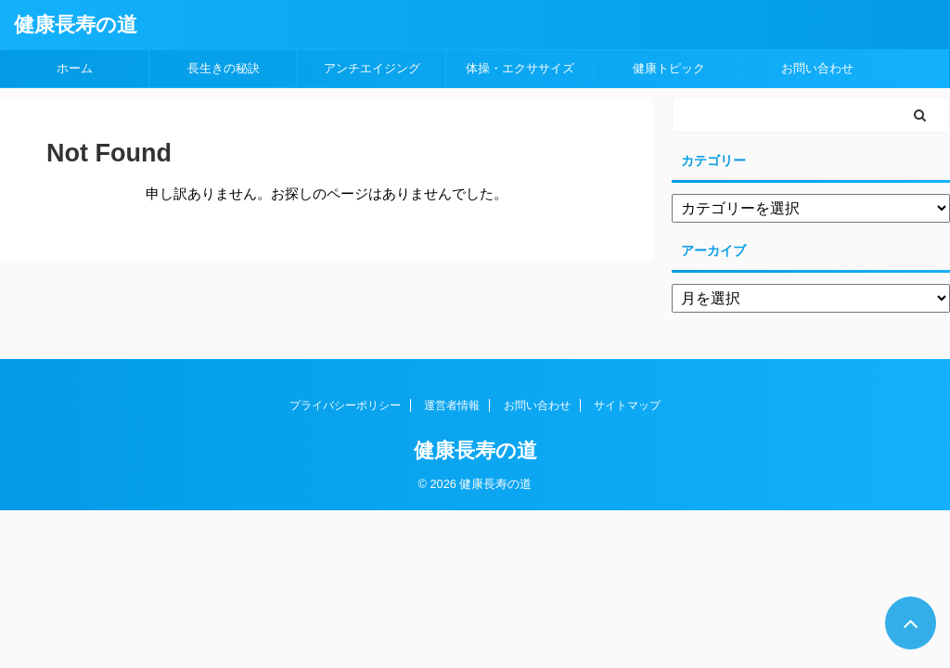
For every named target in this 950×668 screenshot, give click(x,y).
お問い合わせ (817, 68)
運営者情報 (452, 405)
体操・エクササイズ (520, 68)
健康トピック (669, 68)
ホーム (75, 68)
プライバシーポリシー (345, 405)
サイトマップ (627, 405)
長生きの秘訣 (223, 68)
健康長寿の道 (75, 24)
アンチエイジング (372, 68)
